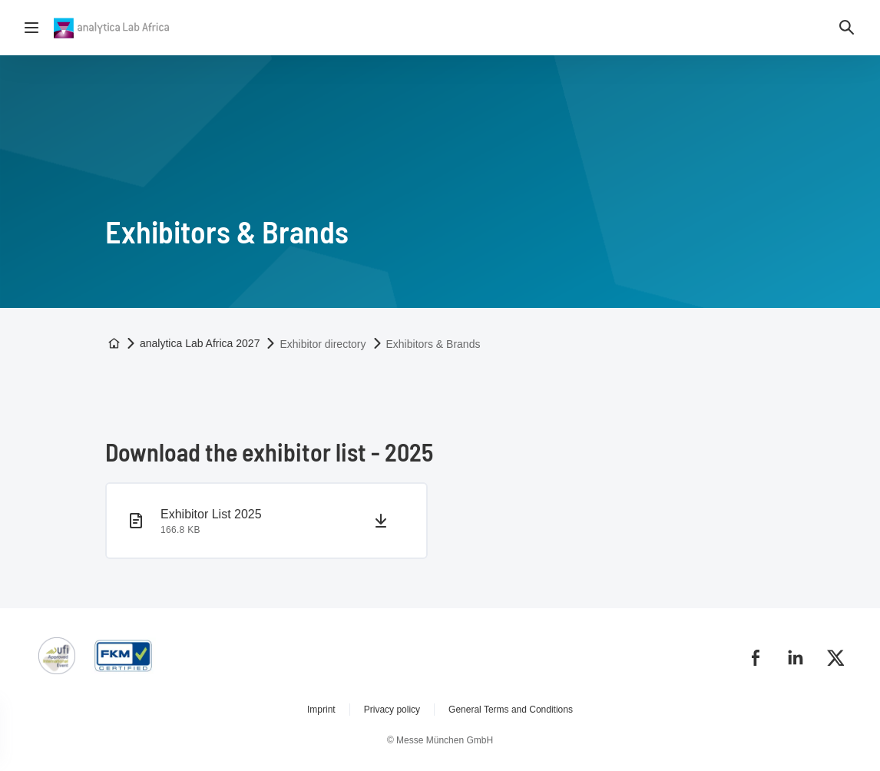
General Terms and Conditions (510, 709)
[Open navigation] (31, 27)
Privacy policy (392, 709)
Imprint (321, 709)
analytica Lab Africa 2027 (200, 343)
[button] (847, 27)
